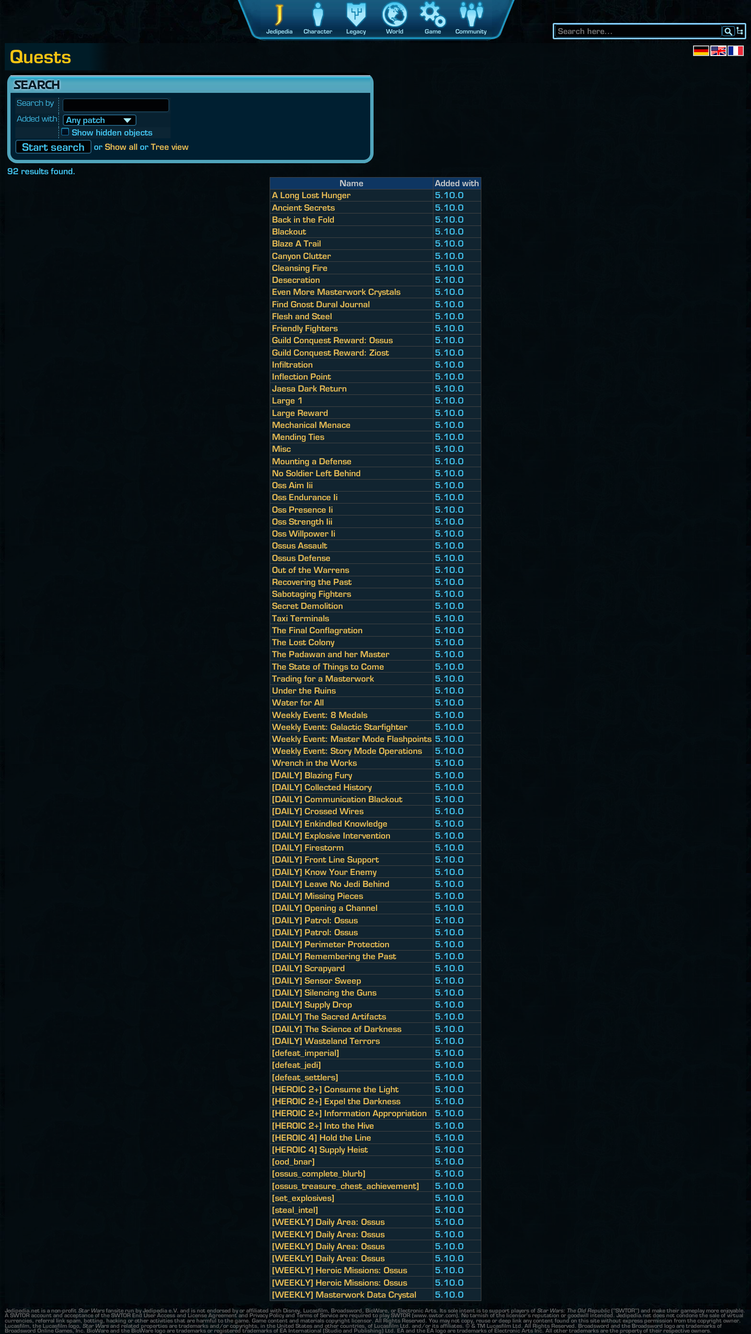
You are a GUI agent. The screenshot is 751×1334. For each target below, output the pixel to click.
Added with (37, 118)
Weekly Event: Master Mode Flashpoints (352, 739)
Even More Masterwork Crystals (336, 292)
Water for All (298, 702)
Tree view (170, 147)
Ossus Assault (299, 545)
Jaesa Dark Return (309, 388)
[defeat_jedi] (296, 1065)
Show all (121, 147)
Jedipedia (279, 31)
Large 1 (287, 400)
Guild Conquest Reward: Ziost (330, 353)
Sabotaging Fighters (311, 594)
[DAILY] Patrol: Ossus (315, 920)
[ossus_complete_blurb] (318, 1173)
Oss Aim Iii (292, 485)
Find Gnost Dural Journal (321, 304)
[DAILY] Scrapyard (308, 968)
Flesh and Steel (302, 316)
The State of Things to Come (328, 666)
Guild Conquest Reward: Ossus (332, 340)
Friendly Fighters (305, 328)
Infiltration (292, 364)
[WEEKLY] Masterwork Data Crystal (344, 1294)
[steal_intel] (295, 1210)
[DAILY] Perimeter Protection (330, 944)
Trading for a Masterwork (323, 678)
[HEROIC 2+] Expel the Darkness (336, 1101)
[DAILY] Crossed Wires (318, 811)
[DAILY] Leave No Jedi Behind (330, 884)
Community (471, 31)
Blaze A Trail (296, 243)
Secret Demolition (307, 606)
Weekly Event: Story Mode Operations (347, 751)
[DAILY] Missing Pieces (317, 896)
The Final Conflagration (317, 630)
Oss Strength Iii (302, 521)
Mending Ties (298, 437)
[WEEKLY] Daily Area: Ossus (328, 1222)
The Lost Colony (303, 642)
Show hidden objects (107, 132)
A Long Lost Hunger (311, 195)
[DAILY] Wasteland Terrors (326, 1041)
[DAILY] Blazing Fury (312, 775)
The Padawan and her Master (330, 654)
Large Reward (300, 413)
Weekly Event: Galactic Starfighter (340, 727)
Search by (35, 103)
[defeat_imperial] (305, 1053)
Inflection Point (301, 376)
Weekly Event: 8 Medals (319, 715)
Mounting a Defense (312, 461)
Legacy (356, 31)
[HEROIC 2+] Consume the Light (335, 1089)
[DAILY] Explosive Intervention (331, 835)
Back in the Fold (303, 219)
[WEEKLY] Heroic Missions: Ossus (339, 1270)
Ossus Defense (301, 558)
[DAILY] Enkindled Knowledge (329, 823)
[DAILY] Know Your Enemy (324, 872)
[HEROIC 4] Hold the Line (321, 1137)
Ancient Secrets (303, 207)
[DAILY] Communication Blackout (337, 799)
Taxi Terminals (300, 618)
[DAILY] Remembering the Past (334, 956)
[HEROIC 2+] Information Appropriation (349, 1113)
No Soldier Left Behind (316, 473)
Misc (281, 449)
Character (318, 31)
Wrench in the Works (314, 763)
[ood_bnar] (293, 1161)
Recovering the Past (312, 582)
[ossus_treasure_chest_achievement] (345, 1186)
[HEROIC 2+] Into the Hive (323, 1126)
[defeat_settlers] (305, 1077)
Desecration (296, 280)
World (394, 31)
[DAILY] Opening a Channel (324, 908)
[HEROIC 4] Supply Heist (320, 1149)
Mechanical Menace (311, 425)
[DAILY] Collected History (322, 787)
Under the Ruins (304, 690)
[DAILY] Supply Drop (312, 1004)
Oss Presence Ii (302, 509)
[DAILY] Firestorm (308, 847)
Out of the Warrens (310, 570)
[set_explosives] (303, 1198)
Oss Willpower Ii (303, 533)
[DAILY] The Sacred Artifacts (329, 1016)
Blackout (289, 231)
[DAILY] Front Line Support (325, 859)
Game (433, 31)
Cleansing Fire (300, 268)
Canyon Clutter (301, 256)
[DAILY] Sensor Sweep (316, 980)
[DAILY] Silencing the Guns (324, 992)
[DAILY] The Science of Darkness (336, 1029)
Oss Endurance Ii (305, 497)
